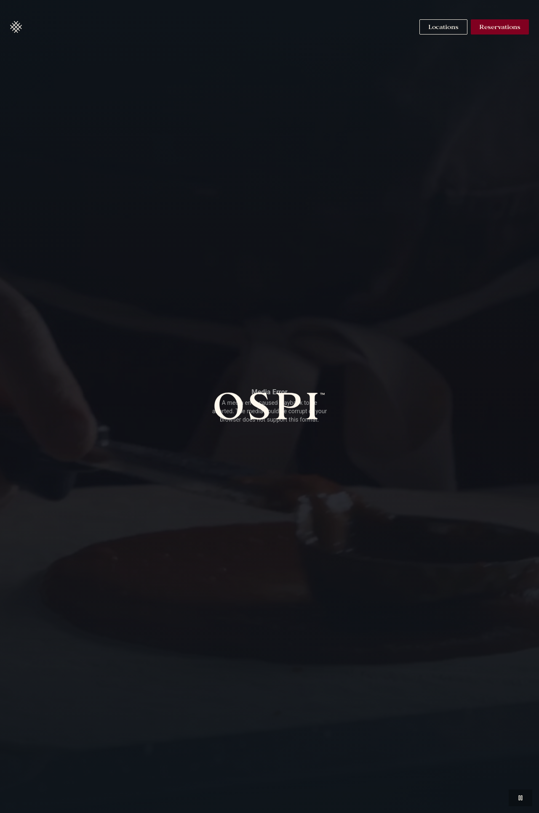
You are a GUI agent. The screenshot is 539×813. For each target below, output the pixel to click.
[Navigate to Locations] (443, 27)
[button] (16, 27)
